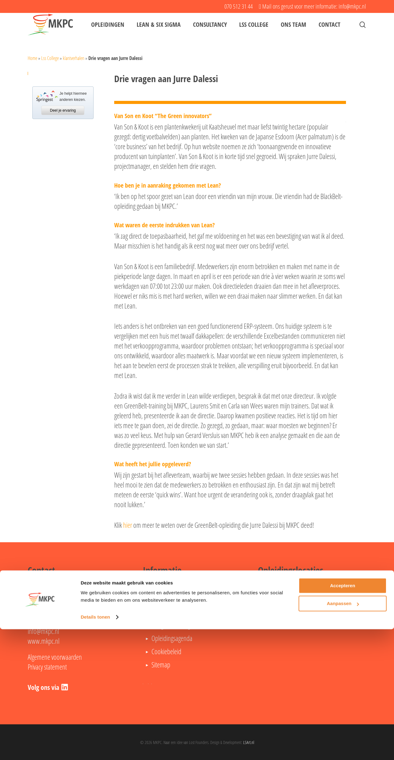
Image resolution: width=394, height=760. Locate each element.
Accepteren (342, 716)
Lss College (50, 58)
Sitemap (160, 665)
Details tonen (95, 747)
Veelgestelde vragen (173, 625)
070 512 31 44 (47, 621)
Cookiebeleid (166, 651)
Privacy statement (47, 667)
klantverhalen (73, 58)
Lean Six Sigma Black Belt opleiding (191, 612)
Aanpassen (343, 734)
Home (32, 58)
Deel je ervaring (63, 110)
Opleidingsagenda (171, 638)
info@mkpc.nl (43, 631)
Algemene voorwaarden (55, 657)
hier (127, 525)
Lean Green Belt (169, 598)
